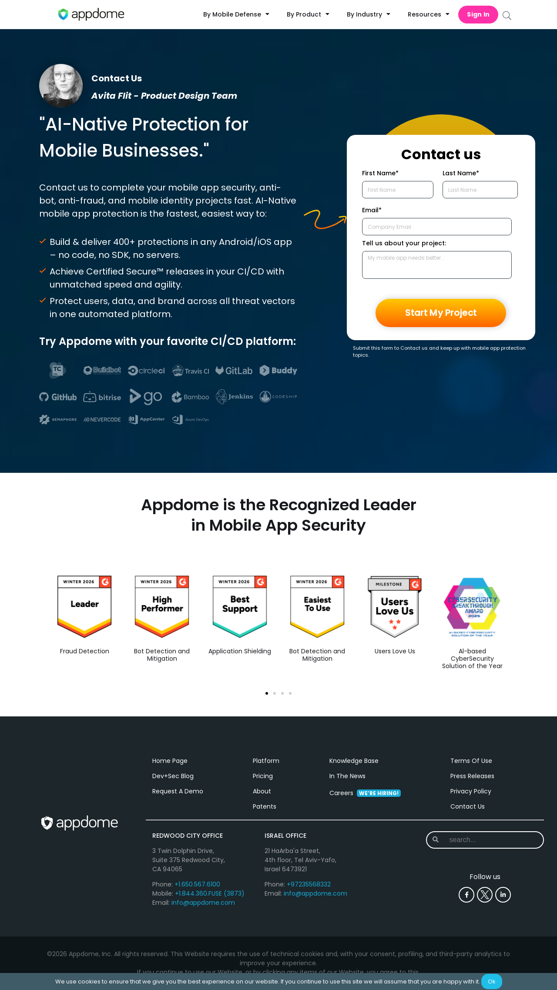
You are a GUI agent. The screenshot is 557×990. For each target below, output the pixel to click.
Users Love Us (395, 651)
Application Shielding (239, 651)
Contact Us (467, 806)
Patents (264, 806)
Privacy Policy (470, 791)
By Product (308, 14)
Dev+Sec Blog (173, 776)
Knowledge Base (354, 760)
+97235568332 (309, 884)
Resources (429, 14)
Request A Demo (177, 791)
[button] (266, 693)
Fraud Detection (84, 651)
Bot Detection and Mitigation (162, 655)
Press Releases (472, 776)
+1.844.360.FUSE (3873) (210, 893)
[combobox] (485, 840)
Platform (266, 760)
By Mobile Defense (236, 14)
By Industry (368, 14)
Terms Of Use (471, 760)
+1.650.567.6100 (197, 884)
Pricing (263, 776)
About (262, 791)
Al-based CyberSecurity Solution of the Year (472, 659)
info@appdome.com (203, 902)
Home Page (170, 760)
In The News (347, 776)
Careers (365, 793)
